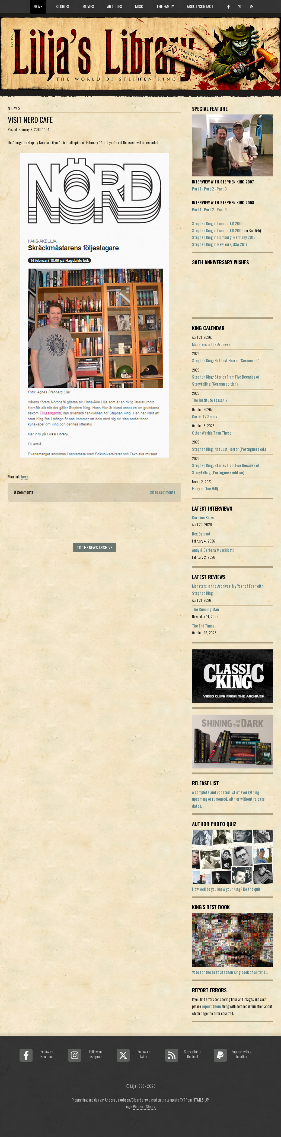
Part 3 (222, 189)
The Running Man (205, 609)
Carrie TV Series (204, 416)
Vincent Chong (144, 1106)
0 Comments (23, 492)
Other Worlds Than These (211, 433)
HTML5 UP (201, 1100)
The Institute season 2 (210, 400)
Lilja (133, 1086)
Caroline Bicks (203, 517)
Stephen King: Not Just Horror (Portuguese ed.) (229, 449)
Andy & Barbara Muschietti (213, 550)
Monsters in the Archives (211, 344)
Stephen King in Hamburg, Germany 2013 (224, 237)
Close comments (162, 492)
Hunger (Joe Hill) (205, 488)
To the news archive (94, 547)
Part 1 (196, 189)
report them (211, 1006)
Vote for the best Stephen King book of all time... (230, 972)
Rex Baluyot (201, 534)
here (24, 476)
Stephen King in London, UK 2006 (218, 223)
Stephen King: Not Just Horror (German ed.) (225, 360)
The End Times (203, 626)
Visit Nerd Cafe (30, 119)
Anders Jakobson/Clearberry (126, 1100)
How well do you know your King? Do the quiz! (226, 889)
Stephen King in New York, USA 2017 (219, 244)
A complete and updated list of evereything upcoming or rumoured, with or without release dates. (228, 799)
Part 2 (209, 189)
